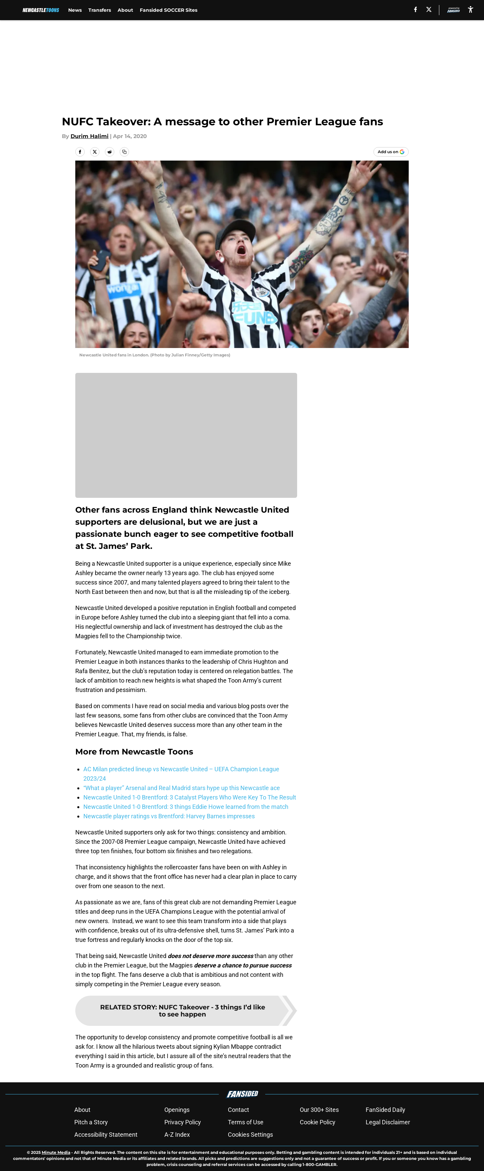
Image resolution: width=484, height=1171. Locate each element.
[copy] (124, 152)
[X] (429, 9)
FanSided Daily (385, 1109)
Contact (238, 1109)
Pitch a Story (91, 1122)
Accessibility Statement (105, 1134)
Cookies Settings (250, 1134)
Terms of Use (246, 1122)
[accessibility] (470, 9)
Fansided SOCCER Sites (168, 10)
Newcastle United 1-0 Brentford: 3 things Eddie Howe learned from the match (185, 806)
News (75, 10)
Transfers (99, 10)
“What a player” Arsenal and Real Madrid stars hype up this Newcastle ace (181, 787)
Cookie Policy (317, 1122)
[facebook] (415, 9)
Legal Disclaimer (388, 1122)
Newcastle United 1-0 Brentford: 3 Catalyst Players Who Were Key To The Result (189, 797)
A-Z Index (177, 1134)
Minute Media (56, 1152)
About (125, 10)
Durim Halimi (90, 136)
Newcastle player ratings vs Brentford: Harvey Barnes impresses (169, 816)
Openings (177, 1109)
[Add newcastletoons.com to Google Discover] (391, 152)
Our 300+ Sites (319, 1109)
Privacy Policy (182, 1122)
